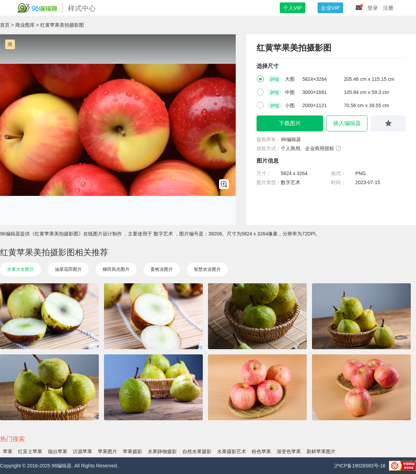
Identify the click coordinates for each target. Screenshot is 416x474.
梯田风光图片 (116, 269)
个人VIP (292, 8)
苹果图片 (107, 451)
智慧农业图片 (207, 269)
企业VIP (330, 8)
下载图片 (290, 123)
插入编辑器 (347, 123)
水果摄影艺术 (231, 451)
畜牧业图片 (161, 269)
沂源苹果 (82, 451)
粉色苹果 (261, 451)
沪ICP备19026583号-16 (359, 465)
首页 (5, 25)
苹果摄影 (132, 451)
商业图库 (25, 25)
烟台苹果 (57, 451)
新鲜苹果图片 (321, 451)
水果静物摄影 (162, 451)
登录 (372, 8)
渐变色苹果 (289, 451)
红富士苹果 (30, 451)
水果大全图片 (20, 269)
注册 (388, 8)
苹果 (7, 451)
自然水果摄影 (196, 451)
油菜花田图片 (68, 269)
